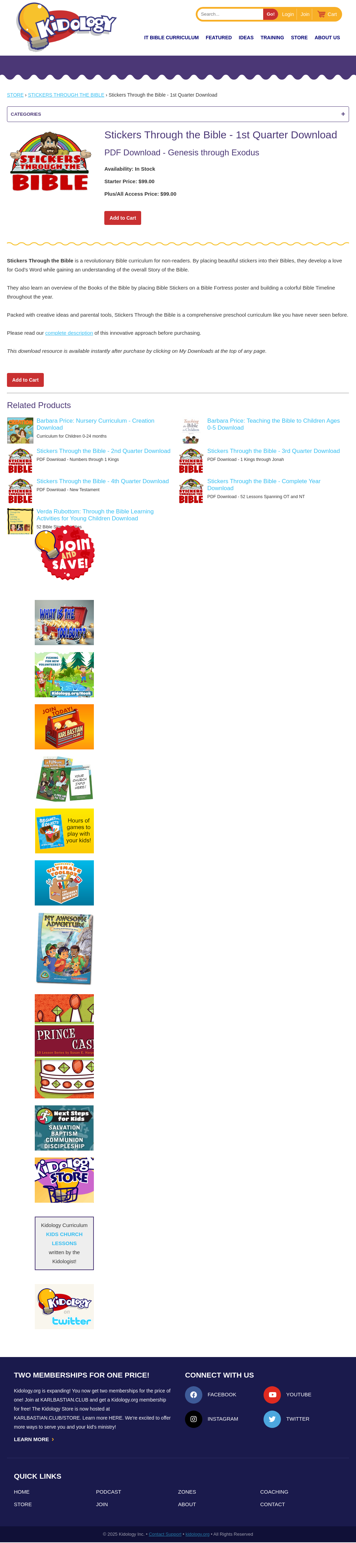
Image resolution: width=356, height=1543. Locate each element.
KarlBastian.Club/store (47, 1418)
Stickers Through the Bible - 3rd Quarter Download (273, 451)
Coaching (274, 1492)
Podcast (108, 1492)
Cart (332, 14)
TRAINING (272, 37)
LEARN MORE (34, 1439)
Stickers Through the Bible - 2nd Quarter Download (103, 451)
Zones (187, 1492)
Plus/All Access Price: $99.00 (140, 194)
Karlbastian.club (64, 1400)
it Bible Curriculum (171, 37)
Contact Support (165, 1534)
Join (305, 14)
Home (22, 1492)
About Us (327, 37)
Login (288, 14)
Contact (272, 1505)
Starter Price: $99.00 (129, 181)
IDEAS (246, 37)
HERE (115, 1418)
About (187, 1505)
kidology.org (198, 1534)
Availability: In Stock (129, 169)
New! (125, 37)
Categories (178, 114)
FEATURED (219, 37)
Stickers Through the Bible (66, 95)
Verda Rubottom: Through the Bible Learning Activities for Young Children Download (95, 515)
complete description (69, 333)
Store (299, 37)
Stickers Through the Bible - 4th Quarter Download (103, 481)
